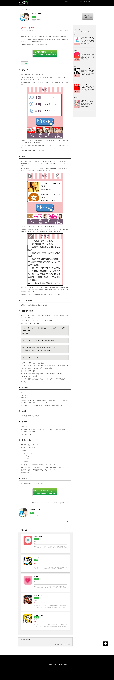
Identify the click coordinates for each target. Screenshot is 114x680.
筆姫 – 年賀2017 (26, 639)
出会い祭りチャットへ (45, 602)
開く (26, 63)
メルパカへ (45, 563)
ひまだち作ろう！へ (45, 621)
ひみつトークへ (45, 543)
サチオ (70, 521)
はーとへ (45, 583)
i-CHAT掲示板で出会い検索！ (61, 644)
